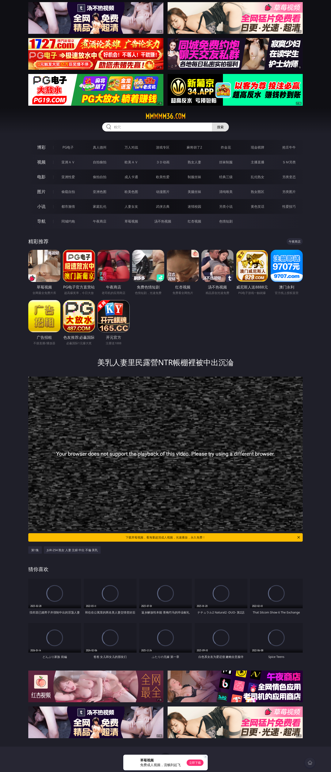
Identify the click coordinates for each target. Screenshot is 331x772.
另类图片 (289, 191)
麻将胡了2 (194, 147)
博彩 (41, 147)
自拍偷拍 (99, 162)
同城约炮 (68, 221)
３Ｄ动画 (163, 162)
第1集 (35, 550)
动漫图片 (163, 191)
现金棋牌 (257, 147)
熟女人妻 (194, 162)
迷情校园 (194, 206)
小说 (41, 206)
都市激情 (68, 206)
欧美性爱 (163, 177)
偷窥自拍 (68, 191)
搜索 (220, 127)
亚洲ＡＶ (68, 162)
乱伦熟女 (257, 177)
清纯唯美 (226, 191)
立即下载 (195, 763)
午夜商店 (99, 221)
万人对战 (131, 147)
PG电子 (68, 147)
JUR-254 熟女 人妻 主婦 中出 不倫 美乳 (72, 550)
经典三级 (226, 177)
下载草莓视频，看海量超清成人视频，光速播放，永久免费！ (213, 537)
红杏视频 (194, 221)
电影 (41, 177)
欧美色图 (131, 191)
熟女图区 (257, 191)
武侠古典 (163, 206)
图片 (41, 191)
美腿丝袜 (194, 191)
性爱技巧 (289, 206)
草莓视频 (131, 221)
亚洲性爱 (68, 177)
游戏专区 (163, 147)
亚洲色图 (99, 191)
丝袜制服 (226, 162)
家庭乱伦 (99, 206)
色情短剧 (226, 221)
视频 (41, 162)
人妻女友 (131, 206)
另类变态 (289, 177)
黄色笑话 (257, 206)
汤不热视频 (162, 221)
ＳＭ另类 (289, 162)
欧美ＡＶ (131, 162)
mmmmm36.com (165, 116)
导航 (41, 221)
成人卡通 (131, 177)
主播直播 (257, 162)
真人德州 (99, 147)
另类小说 (226, 206)
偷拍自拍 (99, 177)
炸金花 (226, 147)
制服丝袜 (194, 177)
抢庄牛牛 (289, 147)
